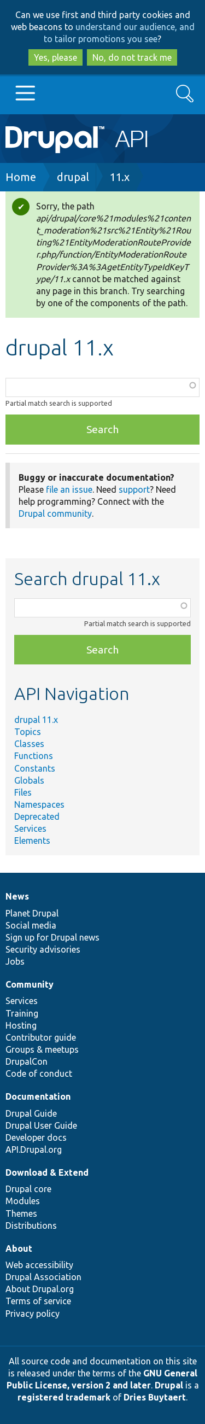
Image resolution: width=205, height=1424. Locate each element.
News (17, 896)
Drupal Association (43, 1277)
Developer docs (36, 1137)
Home (20, 177)
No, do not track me (132, 57)
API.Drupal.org (33, 1149)
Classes (29, 744)
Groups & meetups (42, 1049)
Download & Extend (47, 1172)
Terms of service (38, 1301)
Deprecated (37, 816)
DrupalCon (26, 1061)
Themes (21, 1213)
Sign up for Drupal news (52, 937)
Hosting (21, 1025)
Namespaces (39, 804)
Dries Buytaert (155, 1397)
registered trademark (63, 1397)
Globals (29, 780)
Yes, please (55, 57)
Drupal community (55, 513)
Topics (27, 732)
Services (30, 828)
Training (21, 1013)
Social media (30, 925)
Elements (32, 840)
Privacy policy (32, 1313)
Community (29, 984)
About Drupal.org (39, 1289)
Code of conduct (38, 1073)
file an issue (69, 489)
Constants (34, 768)
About (18, 1248)
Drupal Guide (31, 1113)
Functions (33, 756)
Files (23, 792)
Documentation (38, 1096)
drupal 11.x (36, 720)
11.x (119, 177)
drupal (73, 177)
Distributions (31, 1225)
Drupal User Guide (41, 1125)
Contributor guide (40, 1037)
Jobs (15, 961)
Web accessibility (39, 1265)
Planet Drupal (31, 913)
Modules (22, 1201)
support (134, 489)
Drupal (169, 1385)
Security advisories (42, 949)
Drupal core (28, 1189)
